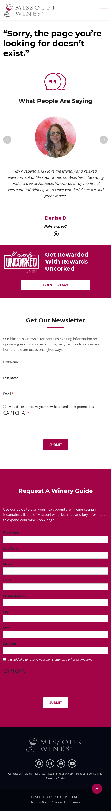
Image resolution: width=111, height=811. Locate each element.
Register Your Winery (61, 773)
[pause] (56, 233)
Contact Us (15, 773)
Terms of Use (39, 801)
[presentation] (34, 428)
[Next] (104, 140)
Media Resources (34, 773)
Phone (7, 564)
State (6, 628)
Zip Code (9, 644)
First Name (11, 362)
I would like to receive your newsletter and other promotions (50, 406)
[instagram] (50, 763)
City (5, 612)
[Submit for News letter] (55, 444)
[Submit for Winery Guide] (55, 702)
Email (7, 394)
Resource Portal (55, 778)
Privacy (76, 801)
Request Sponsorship (89, 773)
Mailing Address (14, 596)
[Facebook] (39, 763)
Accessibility (59, 801)
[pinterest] (61, 763)
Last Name (10, 378)
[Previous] (7, 140)
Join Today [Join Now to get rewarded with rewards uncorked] (55, 285)
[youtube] (72, 763)
